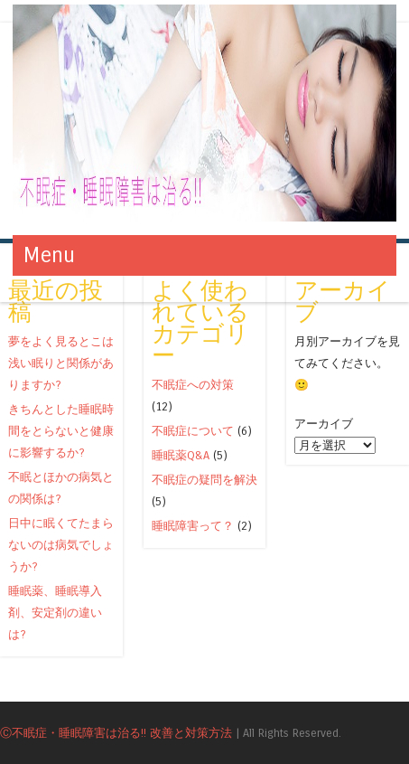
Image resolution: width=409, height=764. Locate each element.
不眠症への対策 (193, 384)
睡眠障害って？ (193, 526)
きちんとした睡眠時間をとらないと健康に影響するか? (61, 430)
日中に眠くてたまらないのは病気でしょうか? (61, 544)
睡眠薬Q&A (180, 455)
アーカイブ (323, 423)
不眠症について (193, 431)
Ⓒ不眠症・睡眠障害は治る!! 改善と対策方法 (116, 733)
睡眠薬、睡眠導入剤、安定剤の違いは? (55, 612)
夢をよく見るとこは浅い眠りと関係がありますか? (61, 363)
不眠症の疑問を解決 (204, 479)
